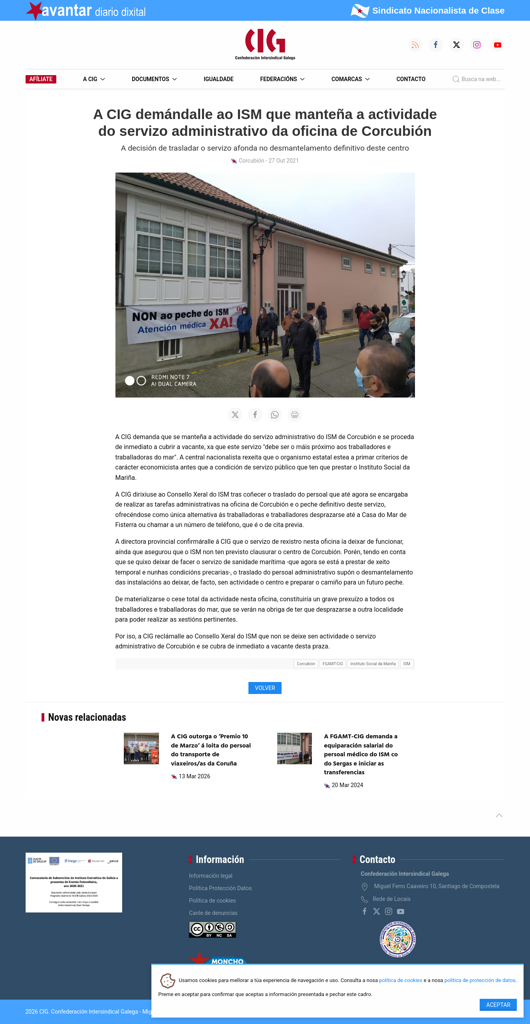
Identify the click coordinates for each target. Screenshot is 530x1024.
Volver (265, 688)
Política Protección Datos (220, 888)
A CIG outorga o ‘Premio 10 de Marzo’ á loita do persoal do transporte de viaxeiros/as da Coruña (211, 750)
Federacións (282, 79)
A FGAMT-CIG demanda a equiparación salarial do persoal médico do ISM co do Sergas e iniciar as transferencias (361, 755)
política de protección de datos (480, 981)
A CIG (94, 79)
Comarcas (350, 79)
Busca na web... (476, 79)
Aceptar (498, 1005)
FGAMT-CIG (333, 664)
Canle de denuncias (213, 913)
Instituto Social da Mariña (373, 664)
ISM (406, 664)
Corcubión (306, 664)
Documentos (154, 79)
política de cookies (400, 981)
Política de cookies (212, 900)
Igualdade (219, 79)
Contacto (411, 79)
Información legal (210, 876)
